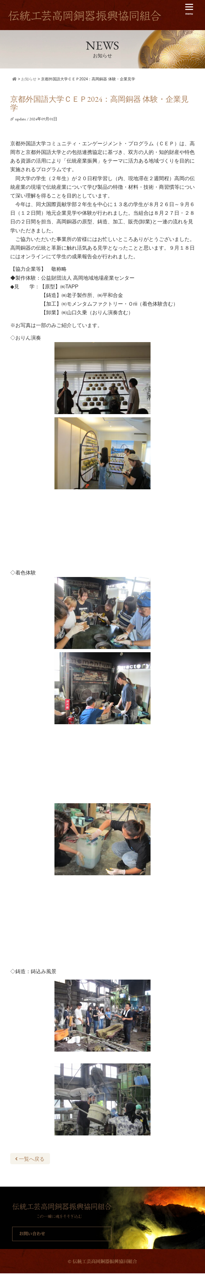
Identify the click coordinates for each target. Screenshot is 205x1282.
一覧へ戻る (30, 1159)
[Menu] (189, 9)
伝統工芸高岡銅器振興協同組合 (84, 15)
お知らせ (29, 79)
